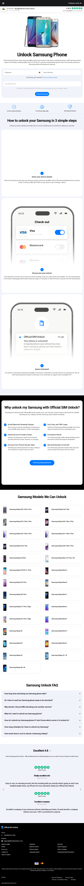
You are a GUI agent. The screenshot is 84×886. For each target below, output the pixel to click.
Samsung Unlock (34, 852)
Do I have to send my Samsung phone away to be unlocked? (28, 700)
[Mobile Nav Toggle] (3, 3)
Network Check (34, 846)
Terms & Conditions (56, 877)
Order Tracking (61, 849)
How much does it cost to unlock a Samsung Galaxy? (26, 734)
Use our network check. (50, 77)
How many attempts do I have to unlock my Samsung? (26, 727)
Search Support (62, 846)
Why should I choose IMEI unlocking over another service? (28, 707)
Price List (4, 849)
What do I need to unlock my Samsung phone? (23, 714)
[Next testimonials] (80, 789)
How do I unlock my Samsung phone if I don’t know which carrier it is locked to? (36, 720)
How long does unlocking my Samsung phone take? (25, 694)
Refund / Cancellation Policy (60, 879)
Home (3, 846)
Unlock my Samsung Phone (42, 462)
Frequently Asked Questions (65, 852)
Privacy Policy (69, 877)
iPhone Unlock (34, 849)
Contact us (4, 852)
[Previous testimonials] (3, 789)
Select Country (5, 854)
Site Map (73, 879)
